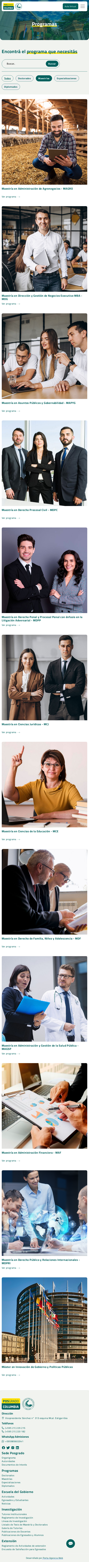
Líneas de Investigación (14, 1521)
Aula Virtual (70, 6)
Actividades (8, 1496)
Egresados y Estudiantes (15, 1500)
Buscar (52, 64)
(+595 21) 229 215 (13, 1428)
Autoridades (8, 1461)
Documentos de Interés (14, 1464)
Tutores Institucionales (14, 1514)
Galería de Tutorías (12, 1528)
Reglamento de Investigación (17, 1517)
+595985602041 (12, 1441)
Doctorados (24, 78)
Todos (7, 78)
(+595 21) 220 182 (13, 1431)
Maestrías (44, 78)
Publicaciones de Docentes (16, 1531)
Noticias (6, 1503)
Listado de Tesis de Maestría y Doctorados (25, 1524)
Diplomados (11, 87)
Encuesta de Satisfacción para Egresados (24, 1549)
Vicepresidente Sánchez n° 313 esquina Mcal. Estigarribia (35, 1418)
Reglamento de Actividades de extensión (24, 1545)
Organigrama (9, 1457)
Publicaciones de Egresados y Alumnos (23, 1535)
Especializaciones (67, 78)
